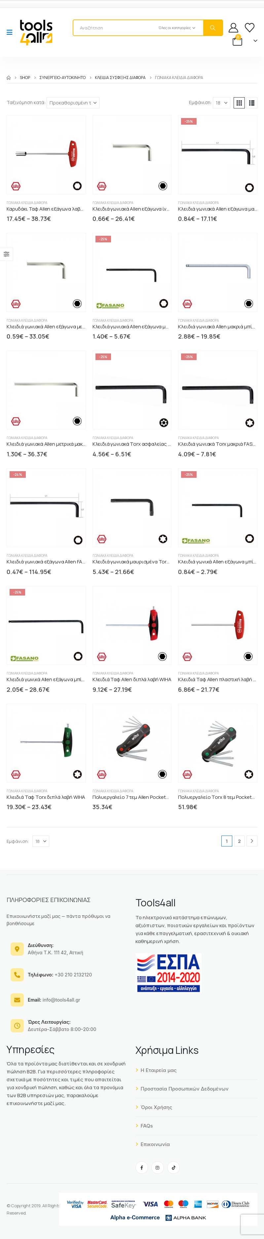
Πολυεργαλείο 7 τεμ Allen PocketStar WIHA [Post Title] (140, 797)
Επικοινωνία (152, 1144)
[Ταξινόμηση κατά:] (73, 102)
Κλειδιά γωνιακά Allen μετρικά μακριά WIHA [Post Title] (55, 443)
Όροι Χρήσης (153, 1107)
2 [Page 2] (239, 841)
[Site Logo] (36, 32)
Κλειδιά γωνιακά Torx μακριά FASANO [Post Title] (220, 443)
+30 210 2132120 (60, 974)
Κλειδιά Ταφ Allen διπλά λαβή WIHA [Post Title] (132, 679)
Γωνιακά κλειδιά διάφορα (27, 202)
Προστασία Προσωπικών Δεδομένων (182, 1089)
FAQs (144, 1126)
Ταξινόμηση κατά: (26, 102)
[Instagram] (157, 1167)
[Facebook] (141, 1167)
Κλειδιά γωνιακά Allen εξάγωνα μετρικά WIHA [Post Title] (57, 326)
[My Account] (233, 27)
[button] (239, 102)
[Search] (212, 27)
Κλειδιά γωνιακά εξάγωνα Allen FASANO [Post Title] (51, 561)
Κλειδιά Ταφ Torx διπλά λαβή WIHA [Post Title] (46, 797)
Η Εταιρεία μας (156, 1070)
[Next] (251, 841)
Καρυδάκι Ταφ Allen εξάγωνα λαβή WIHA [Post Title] (51, 208)
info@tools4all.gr (54, 1000)
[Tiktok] (173, 1167)
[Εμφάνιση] (221, 102)
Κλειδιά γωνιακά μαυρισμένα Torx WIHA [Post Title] (137, 561)
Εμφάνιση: (200, 102)
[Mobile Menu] (12, 32)
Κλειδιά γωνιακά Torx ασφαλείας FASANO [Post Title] (139, 443)
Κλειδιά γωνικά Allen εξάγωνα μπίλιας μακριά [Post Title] (57, 679)
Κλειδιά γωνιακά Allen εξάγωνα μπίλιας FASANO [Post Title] (146, 326)
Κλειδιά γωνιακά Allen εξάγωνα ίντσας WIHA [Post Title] (142, 208)
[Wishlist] (249, 27)
